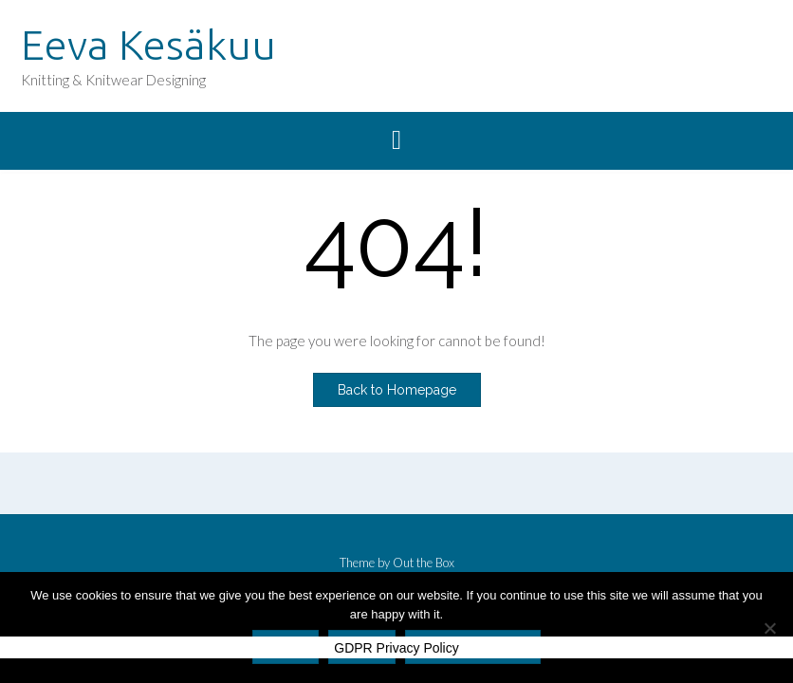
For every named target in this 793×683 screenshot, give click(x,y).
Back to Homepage (397, 389)
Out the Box (423, 562)
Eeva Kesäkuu (148, 44)
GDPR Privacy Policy (396, 647)
